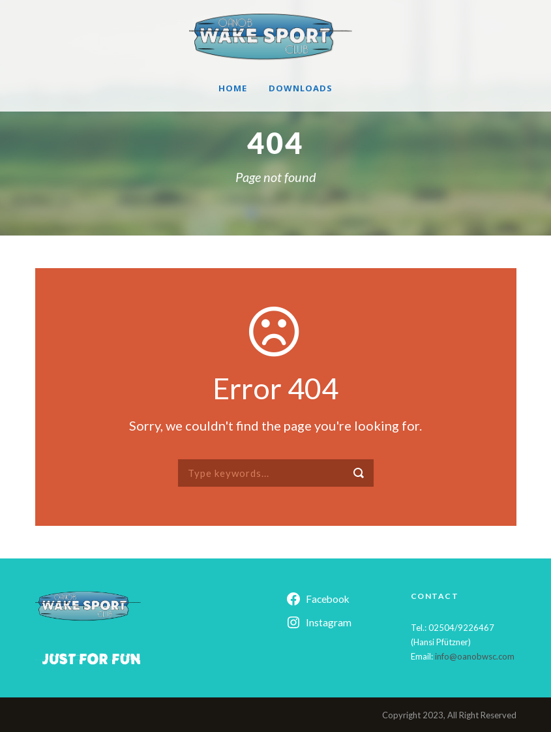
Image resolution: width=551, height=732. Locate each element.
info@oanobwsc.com (474, 656)
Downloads (301, 88)
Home (232, 88)
